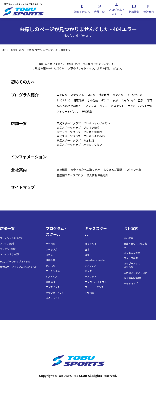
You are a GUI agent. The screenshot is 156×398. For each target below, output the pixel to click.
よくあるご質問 (112, 170)
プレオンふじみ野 (9, 254)
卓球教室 (86, 111)
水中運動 (92, 100)
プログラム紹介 (25, 95)
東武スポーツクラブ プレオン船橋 (78, 128)
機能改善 (104, 95)
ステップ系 (77, 95)
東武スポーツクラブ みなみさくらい (79, 145)
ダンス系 (118, 95)
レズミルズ (63, 100)
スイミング (128, 100)
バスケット (117, 106)
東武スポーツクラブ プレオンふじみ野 (81, 136)
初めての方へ (23, 82)
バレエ (104, 106)
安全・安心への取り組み (85, 170)
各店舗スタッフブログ (70, 175)
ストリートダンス (67, 111)
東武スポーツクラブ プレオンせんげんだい (83, 123)
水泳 (115, 100)
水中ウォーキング (55, 292)
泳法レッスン (53, 298)
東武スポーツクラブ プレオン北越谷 (79, 132)
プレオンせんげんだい (11, 238)
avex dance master (68, 106)
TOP (3, 50)
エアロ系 (62, 95)
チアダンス (89, 106)
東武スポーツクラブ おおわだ (75, 140)
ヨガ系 (91, 95)
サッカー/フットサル (140, 106)
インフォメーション (29, 157)
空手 (140, 100)
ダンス (105, 100)
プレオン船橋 (7, 243)
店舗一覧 (19, 123)
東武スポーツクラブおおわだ (15, 261)
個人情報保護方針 (97, 175)
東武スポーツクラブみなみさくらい (18, 266)
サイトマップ (23, 187)
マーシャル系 (135, 95)
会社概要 (62, 170)
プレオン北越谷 (8, 249)
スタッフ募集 (133, 170)
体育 (149, 100)
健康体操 (78, 100)
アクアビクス (53, 287)
